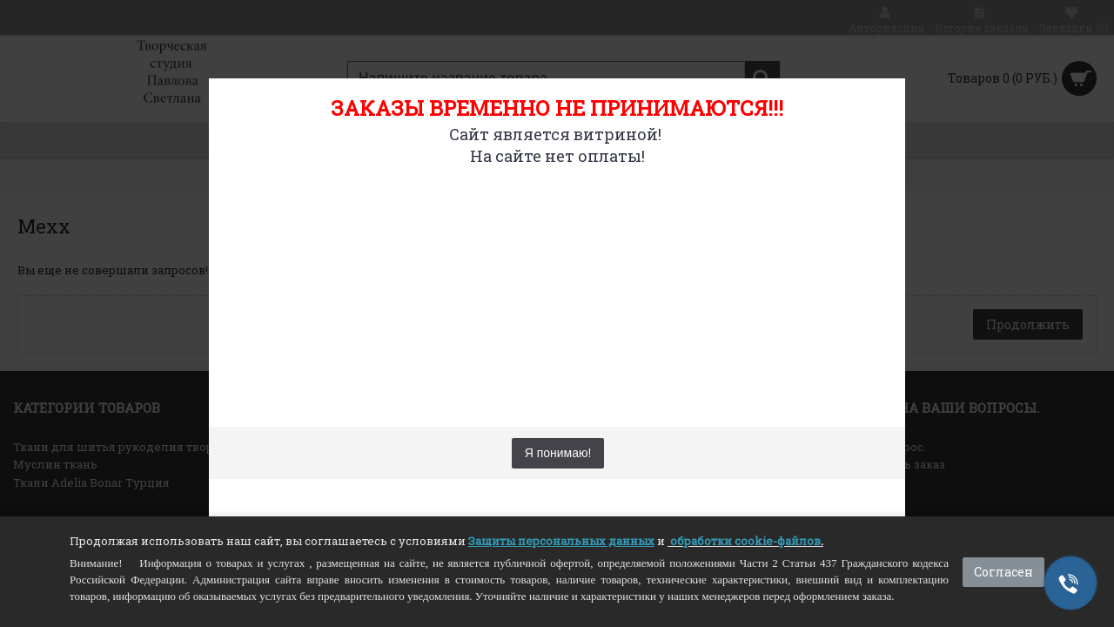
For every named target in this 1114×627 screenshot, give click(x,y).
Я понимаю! (558, 453)
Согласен (1003, 571)
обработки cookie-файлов (745, 541)
